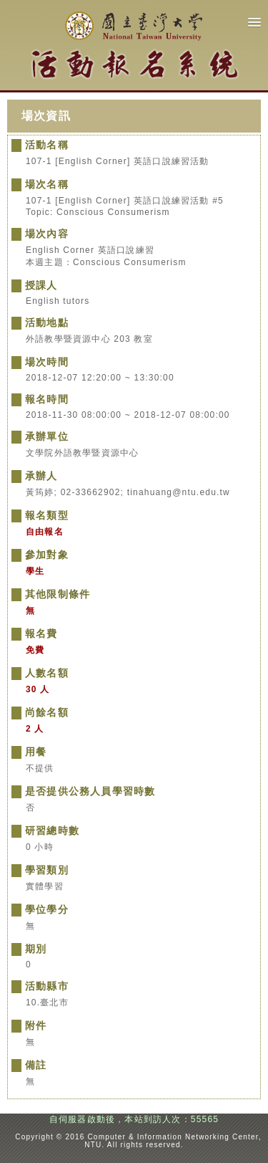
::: (10, 1137)
